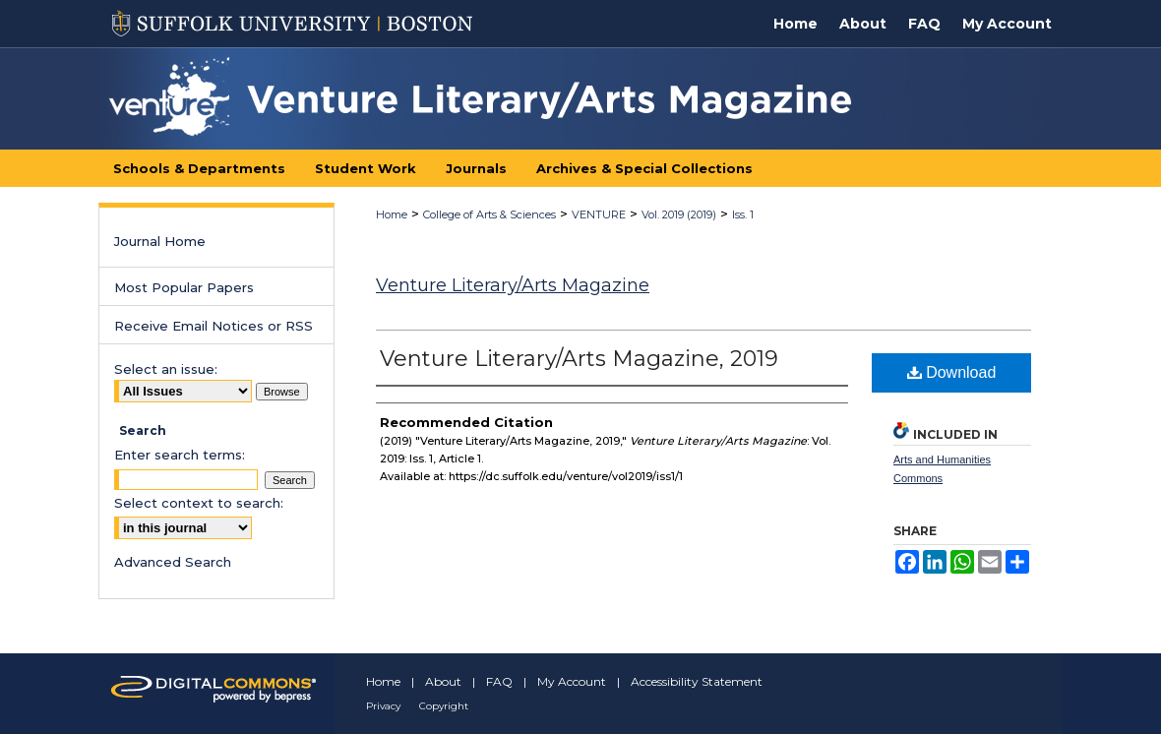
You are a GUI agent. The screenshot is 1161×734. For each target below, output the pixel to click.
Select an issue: (165, 369)
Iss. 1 (743, 214)
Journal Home (160, 241)
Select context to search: (198, 503)
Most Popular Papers (184, 287)
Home (391, 214)
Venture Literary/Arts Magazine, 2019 (579, 358)
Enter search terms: (179, 454)
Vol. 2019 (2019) (679, 214)
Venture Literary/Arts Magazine (512, 285)
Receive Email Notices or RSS (213, 326)
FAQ (499, 681)
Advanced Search (172, 562)
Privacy (383, 706)
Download (952, 372)
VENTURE (599, 214)
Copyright (443, 706)
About (443, 681)
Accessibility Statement (697, 681)
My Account (571, 681)
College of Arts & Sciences (489, 214)
